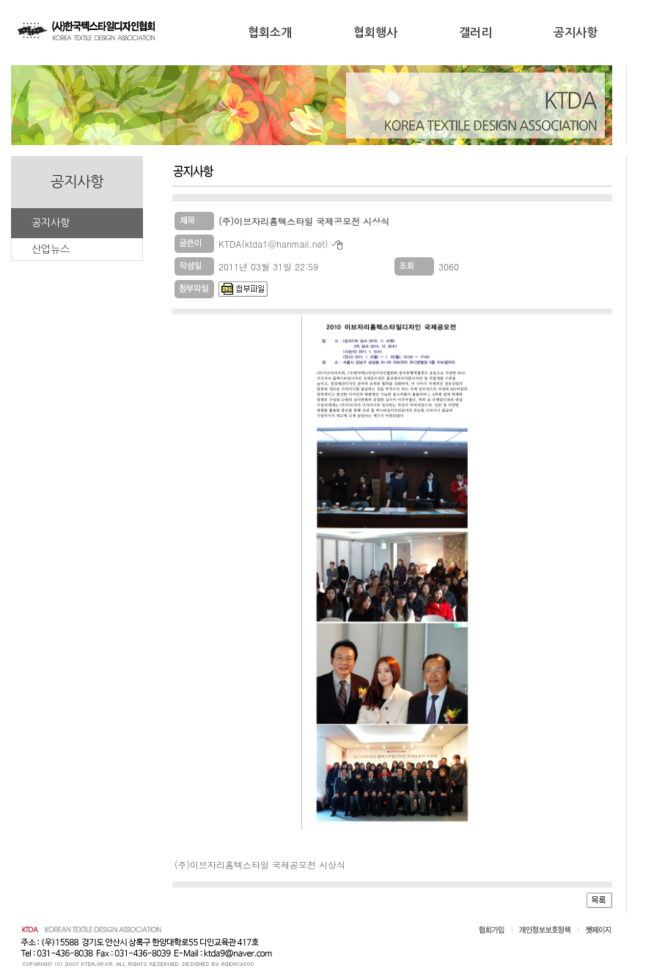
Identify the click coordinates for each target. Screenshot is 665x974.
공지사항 (576, 32)
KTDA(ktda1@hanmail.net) (273, 243)
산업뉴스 (50, 249)
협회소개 (270, 32)
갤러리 (475, 32)
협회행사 (375, 32)
